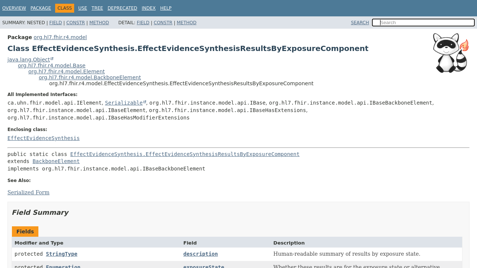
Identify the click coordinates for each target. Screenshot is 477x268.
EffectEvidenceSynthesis (43, 138)
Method (99, 22)
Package (41, 8)
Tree (97, 8)
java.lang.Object (28, 60)
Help (166, 8)
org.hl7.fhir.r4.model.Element (66, 71)
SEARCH (360, 22)
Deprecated (123, 8)
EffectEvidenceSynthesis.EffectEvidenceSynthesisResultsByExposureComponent (185, 154)
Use (82, 8)
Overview (14, 8)
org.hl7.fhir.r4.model (60, 37)
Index (149, 8)
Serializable (124, 103)
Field (55, 22)
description (200, 254)
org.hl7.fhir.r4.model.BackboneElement (90, 77)
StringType (61, 254)
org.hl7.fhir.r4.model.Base (51, 65)
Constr (75, 22)
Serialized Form (28, 192)
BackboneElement (55, 161)
